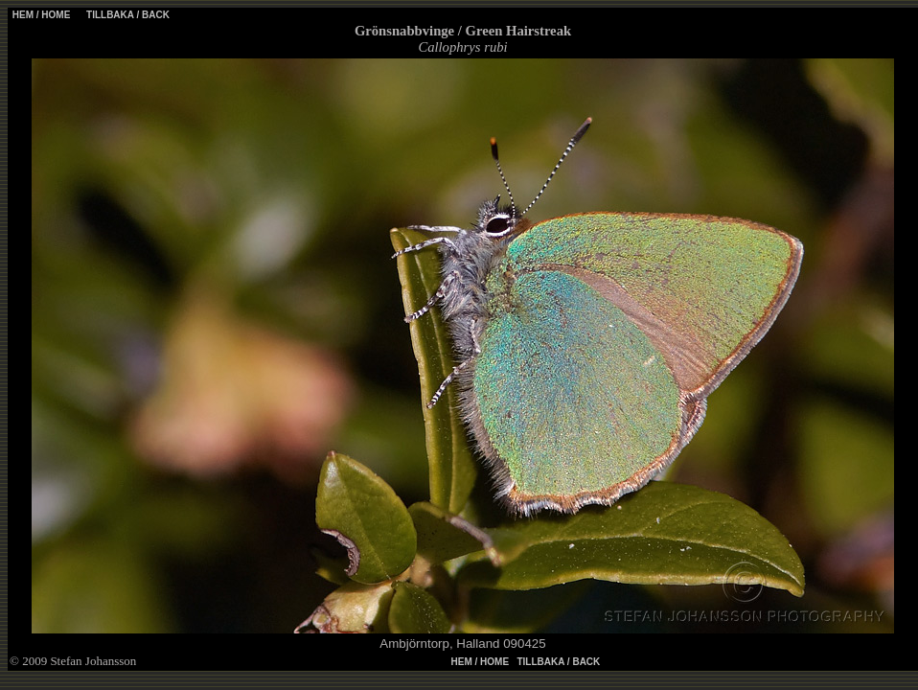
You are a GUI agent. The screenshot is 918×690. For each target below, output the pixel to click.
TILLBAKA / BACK (126, 15)
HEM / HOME (41, 15)
